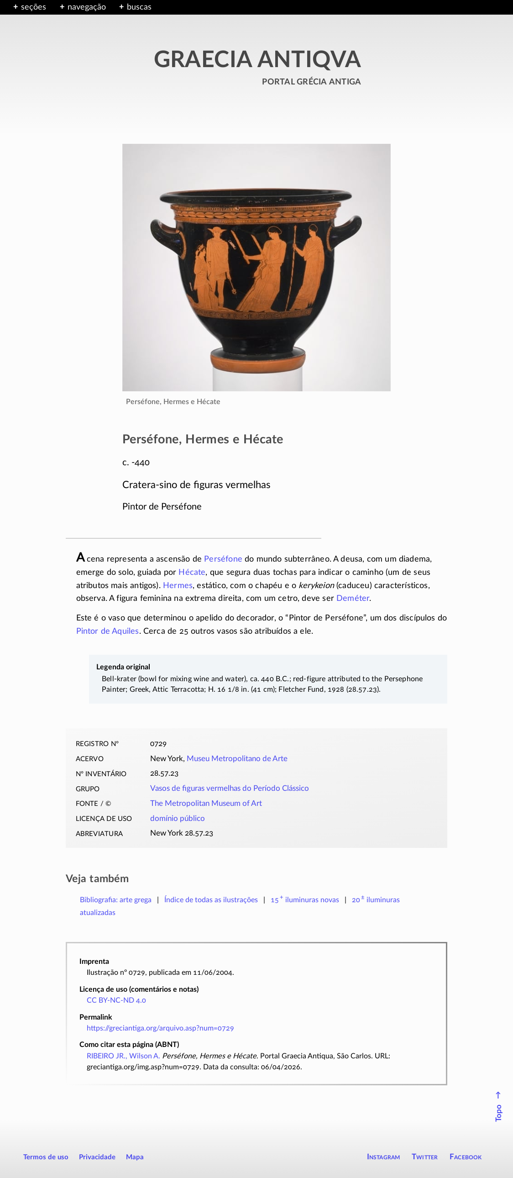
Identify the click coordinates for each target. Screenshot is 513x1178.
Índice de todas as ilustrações (211, 900)
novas (305, 900)
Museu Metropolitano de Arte (237, 759)
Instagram (383, 1157)
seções (33, 7)
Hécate (191, 572)
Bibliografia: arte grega (116, 900)
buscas (139, 7)
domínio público (177, 818)
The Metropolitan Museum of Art (206, 803)
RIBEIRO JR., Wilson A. (123, 1056)
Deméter (352, 598)
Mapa (135, 1157)
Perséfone (223, 559)
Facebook (466, 1157)
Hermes (178, 586)
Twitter (425, 1157)
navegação (87, 7)
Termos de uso (45, 1157)
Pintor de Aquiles (107, 631)
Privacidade (97, 1157)
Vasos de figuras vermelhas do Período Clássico (229, 788)
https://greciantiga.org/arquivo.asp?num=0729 (160, 1028)
